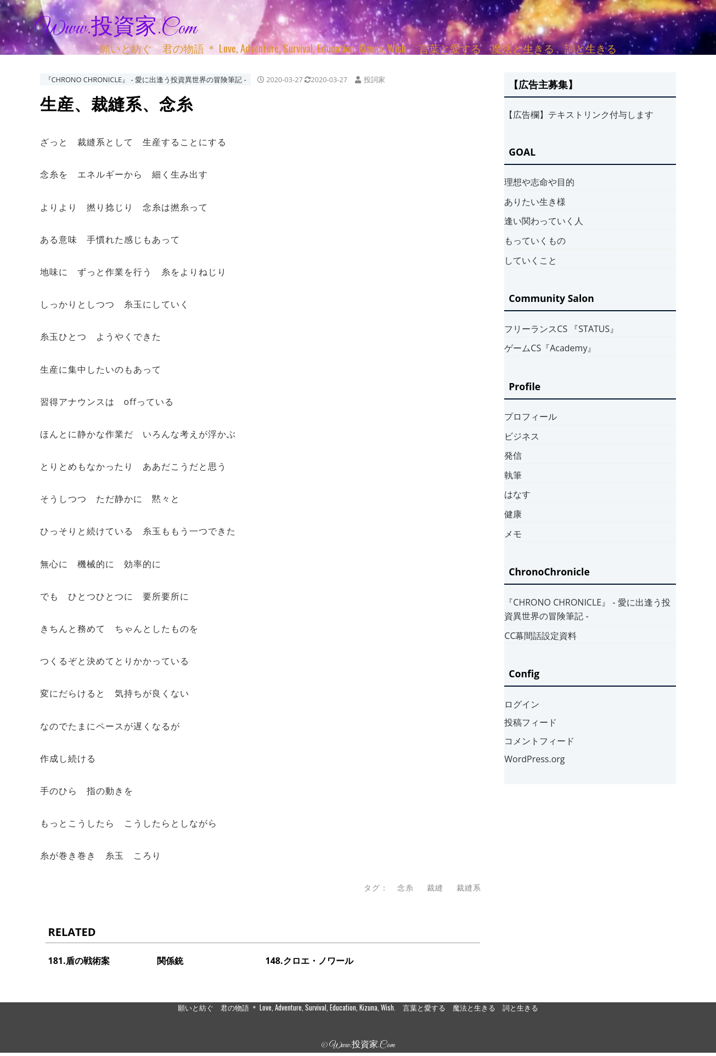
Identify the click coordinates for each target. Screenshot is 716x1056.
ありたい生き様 (535, 202)
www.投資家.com (115, 28)
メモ (513, 534)
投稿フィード (530, 722)
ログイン (521, 704)
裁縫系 (468, 887)
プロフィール (530, 416)
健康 (513, 514)
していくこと (530, 260)
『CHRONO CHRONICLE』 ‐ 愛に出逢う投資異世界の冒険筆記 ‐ (145, 79)
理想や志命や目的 (539, 182)
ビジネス (521, 436)
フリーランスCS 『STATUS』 (561, 329)
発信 (513, 455)
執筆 (513, 475)
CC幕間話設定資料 (540, 636)
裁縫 (435, 887)
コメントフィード (539, 741)
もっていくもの (535, 241)
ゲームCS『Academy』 (550, 348)
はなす (517, 494)
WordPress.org (534, 759)
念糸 (405, 887)
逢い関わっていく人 (543, 221)
